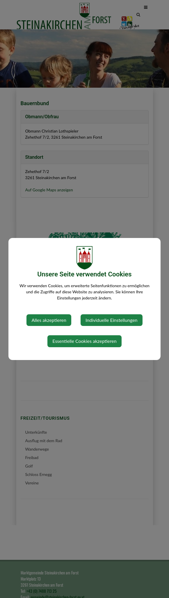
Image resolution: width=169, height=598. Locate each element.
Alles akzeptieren (48, 320)
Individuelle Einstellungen (112, 320)
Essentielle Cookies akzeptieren (84, 341)
